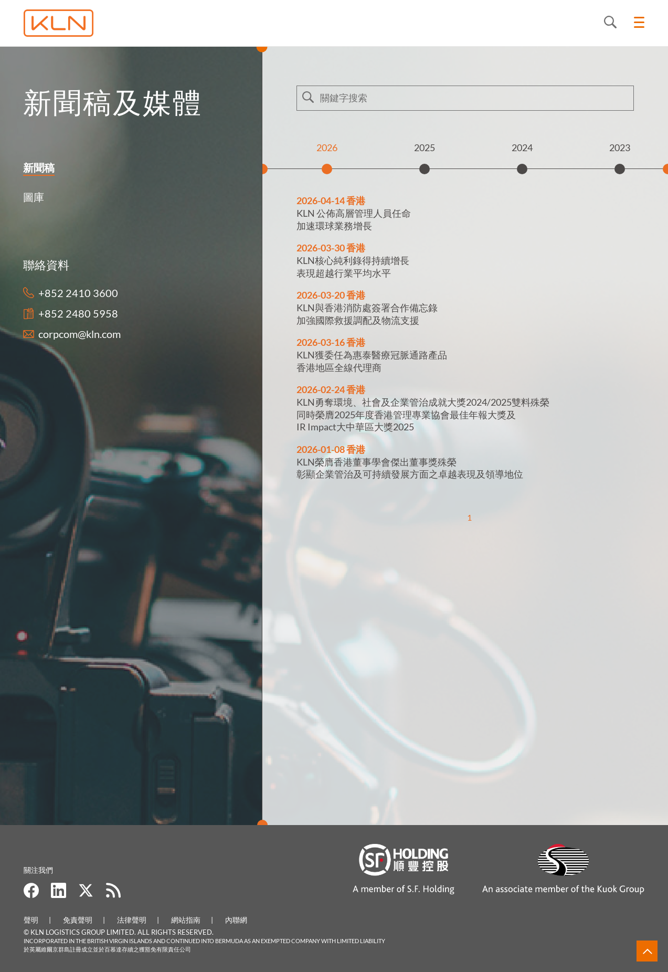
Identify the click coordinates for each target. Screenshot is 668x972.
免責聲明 (77, 919)
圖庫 (31, 197)
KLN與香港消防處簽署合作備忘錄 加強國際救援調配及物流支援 (367, 313)
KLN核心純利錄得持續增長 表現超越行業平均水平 (352, 266)
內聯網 (236, 919)
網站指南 (185, 919)
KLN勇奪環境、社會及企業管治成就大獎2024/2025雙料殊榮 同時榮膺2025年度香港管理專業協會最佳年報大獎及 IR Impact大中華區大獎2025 (422, 414)
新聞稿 (36, 167)
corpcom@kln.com (79, 333)
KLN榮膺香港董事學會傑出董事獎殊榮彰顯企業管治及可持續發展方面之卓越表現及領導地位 (409, 468)
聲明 (31, 919)
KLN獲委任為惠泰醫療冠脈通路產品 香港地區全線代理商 (371, 361)
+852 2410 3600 (78, 293)
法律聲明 (131, 919)
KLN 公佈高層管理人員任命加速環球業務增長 (353, 219)
